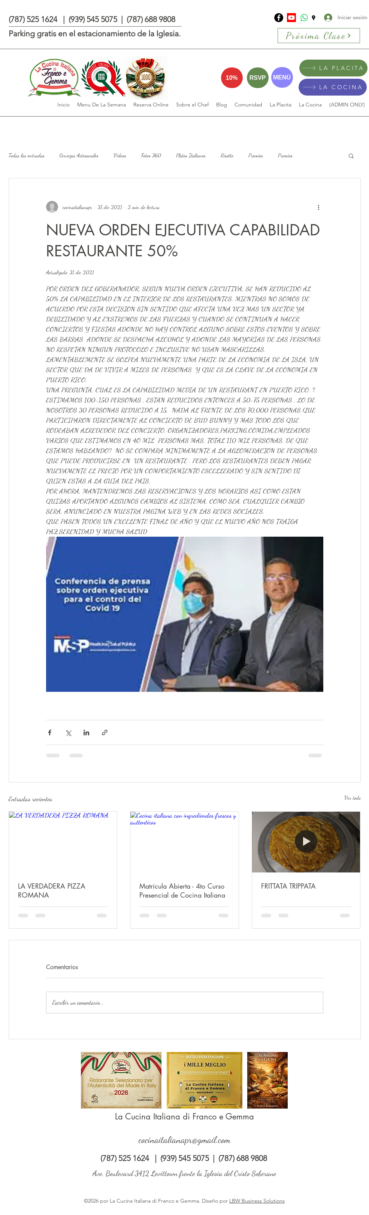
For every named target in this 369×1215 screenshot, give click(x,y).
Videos (120, 155)
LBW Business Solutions (257, 1200)
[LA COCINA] (333, 87)
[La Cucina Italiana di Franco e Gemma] (278, 17)
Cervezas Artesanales (79, 155)
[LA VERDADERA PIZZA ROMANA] (63, 842)
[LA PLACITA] (333, 68)
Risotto (227, 155)
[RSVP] (258, 77)
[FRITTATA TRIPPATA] (306, 842)
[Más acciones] (318, 206)
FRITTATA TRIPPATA (288, 885)
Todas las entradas (27, 155)
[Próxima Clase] (319, 35)
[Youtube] (291, 17)
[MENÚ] (282, 77)
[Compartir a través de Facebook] (49, 732)
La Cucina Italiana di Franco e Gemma (184, 1116)
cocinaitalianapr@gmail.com (184, 1139)
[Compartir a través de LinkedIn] (86, 732)
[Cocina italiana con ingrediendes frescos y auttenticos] (184, 842)
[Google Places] (313, 18)
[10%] (232, 77)
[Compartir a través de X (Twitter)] (68, 732)
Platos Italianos (191, 155)
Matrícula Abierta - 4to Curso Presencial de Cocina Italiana (182, 890)
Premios (255, 155)
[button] (351, 156)
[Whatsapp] (304, 17)
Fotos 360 (151, 155)
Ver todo (352, 798)
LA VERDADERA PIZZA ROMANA (51, 890)
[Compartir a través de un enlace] (104, 732)
